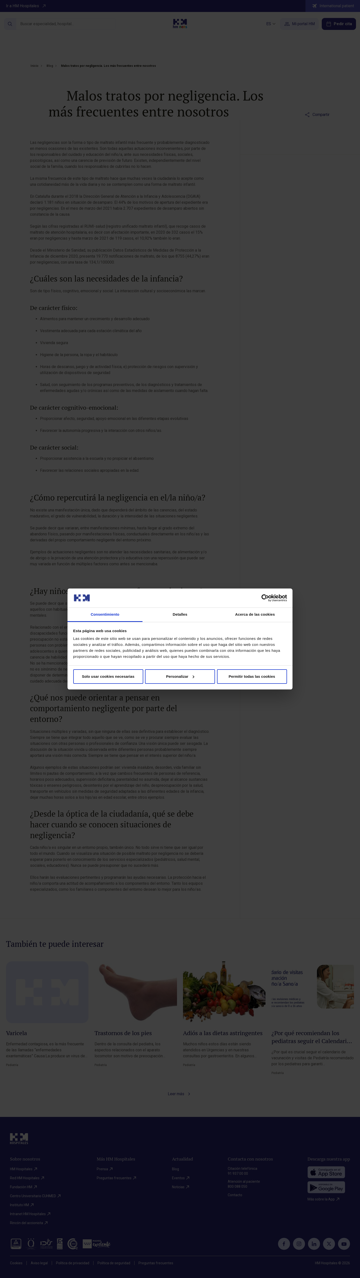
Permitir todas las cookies (252, 676)
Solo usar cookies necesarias (108, 676)
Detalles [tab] (180, 614)
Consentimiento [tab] (105, 614)
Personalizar (180, 676)
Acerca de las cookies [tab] (255, 614)
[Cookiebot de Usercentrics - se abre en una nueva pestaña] (265, 598)
